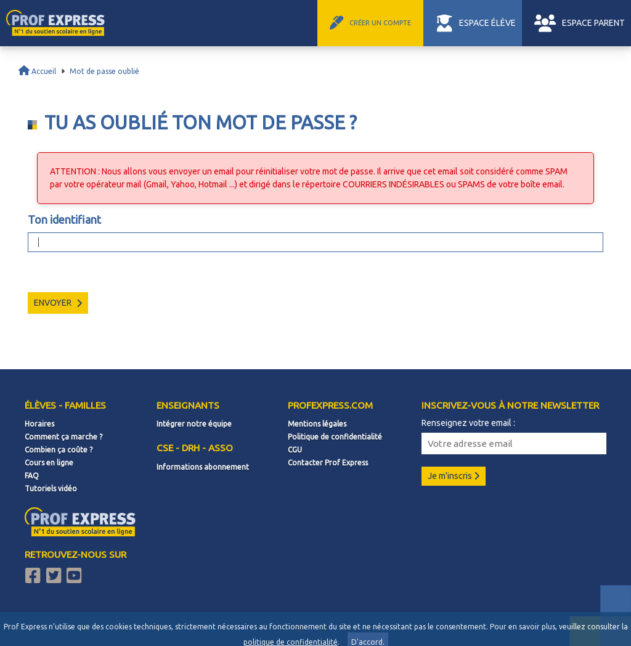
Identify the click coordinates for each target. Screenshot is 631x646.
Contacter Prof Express (328, 463)
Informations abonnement (203, 467)
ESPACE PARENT (582, 23)
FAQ (32, 476)
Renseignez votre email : (468, 423)
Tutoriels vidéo (51, 489)
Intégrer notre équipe (194, 424)
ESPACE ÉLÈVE (489, 23)
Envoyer (58, 303)
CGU (295, 450)
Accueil (37, 71)
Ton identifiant (64, 219)
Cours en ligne (49, 463)
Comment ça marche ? (63, 437)
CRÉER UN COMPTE (392, 23)
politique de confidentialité (290, 642)
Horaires (39, 424)
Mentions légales (317, 424)
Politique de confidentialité (335, 437)
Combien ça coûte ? (58, 450)
